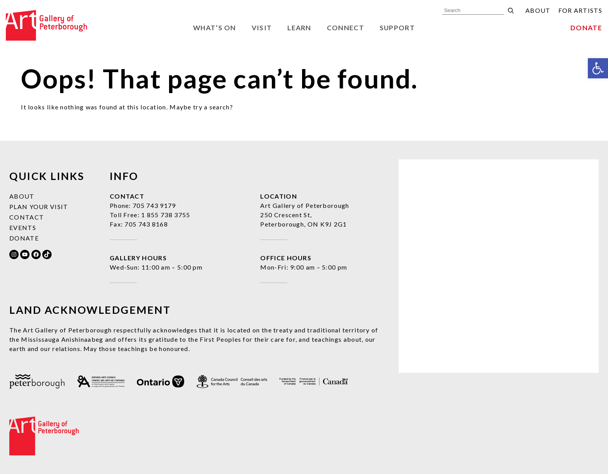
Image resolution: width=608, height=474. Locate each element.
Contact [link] (26, 217)
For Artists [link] (580, 10)
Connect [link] (345, 28)
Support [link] (397, 28)
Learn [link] (299, 28)
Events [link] (22, 227)
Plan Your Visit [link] (38, 206)
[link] (598, 68)
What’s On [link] (214, 28)
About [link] (538, 10)
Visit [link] (262, 28)
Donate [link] (586, 28)
